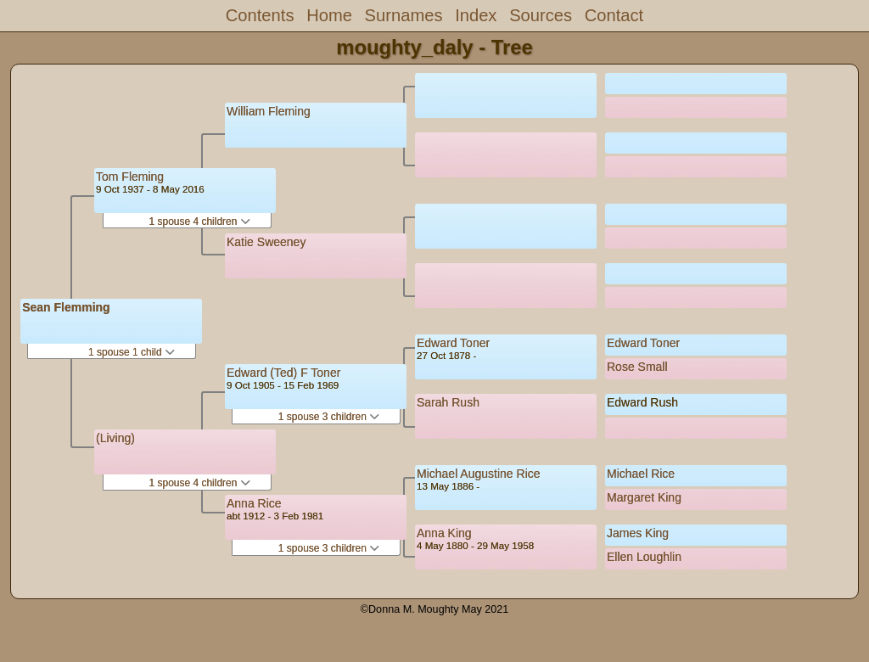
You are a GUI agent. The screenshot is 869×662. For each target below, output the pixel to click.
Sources (540, 15)
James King (638, 533)
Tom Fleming (130, 176)
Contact (614, 15)
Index (475, 15)
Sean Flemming (65, 307)
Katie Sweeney (266, 242)
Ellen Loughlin (644, 557)
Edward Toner (453, 343)
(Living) (115, 438)
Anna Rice (254, 503)
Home (329, 15)
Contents (260, 15)
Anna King (444, 533)
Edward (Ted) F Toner (283, 372)
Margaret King (644, 497)
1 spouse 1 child (131, 352)
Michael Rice (641, 473)
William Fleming (269, 111)
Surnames (404, 15)
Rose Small (637, 366)
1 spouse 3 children (328, 417)
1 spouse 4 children (199, 221)
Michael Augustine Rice (479, 473)
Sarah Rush (448, 402)
